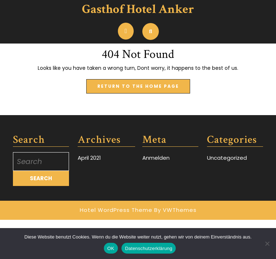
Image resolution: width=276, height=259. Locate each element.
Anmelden (156, 158)
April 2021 (89, 158)
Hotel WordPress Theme (116, 210)
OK (110, 248)
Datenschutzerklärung (148, 248)
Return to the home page (143, 84)
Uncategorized (227, 158)
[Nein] (267, 243)
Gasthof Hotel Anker (138, 9)
